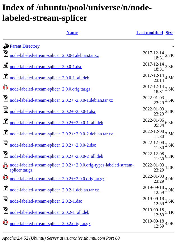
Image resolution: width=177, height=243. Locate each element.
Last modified (149, 32)
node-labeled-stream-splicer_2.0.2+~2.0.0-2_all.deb (56, 156)
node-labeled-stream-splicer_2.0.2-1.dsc (46, 201)
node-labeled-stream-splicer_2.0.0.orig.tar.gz (50, 89)
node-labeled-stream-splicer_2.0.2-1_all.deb (49, 212)
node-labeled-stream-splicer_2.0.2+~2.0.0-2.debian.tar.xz (61, 133)
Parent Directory (25, 46)
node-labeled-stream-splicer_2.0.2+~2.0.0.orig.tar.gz (57, 178)
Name (72, 32)
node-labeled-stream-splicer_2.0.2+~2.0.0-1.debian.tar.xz (61, 100)
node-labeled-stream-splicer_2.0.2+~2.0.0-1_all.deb (56, 122)
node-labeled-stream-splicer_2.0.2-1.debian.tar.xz (54, 190)
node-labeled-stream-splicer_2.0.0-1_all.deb (49, 77)
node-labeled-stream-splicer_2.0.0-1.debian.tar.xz (54, 55)
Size (169, 32)
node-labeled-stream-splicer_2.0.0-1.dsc (46, 66)
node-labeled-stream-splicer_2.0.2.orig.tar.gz (50, 223)
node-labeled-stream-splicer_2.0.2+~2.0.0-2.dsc (53, 145)
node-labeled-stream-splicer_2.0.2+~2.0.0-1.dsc (53, 111)
